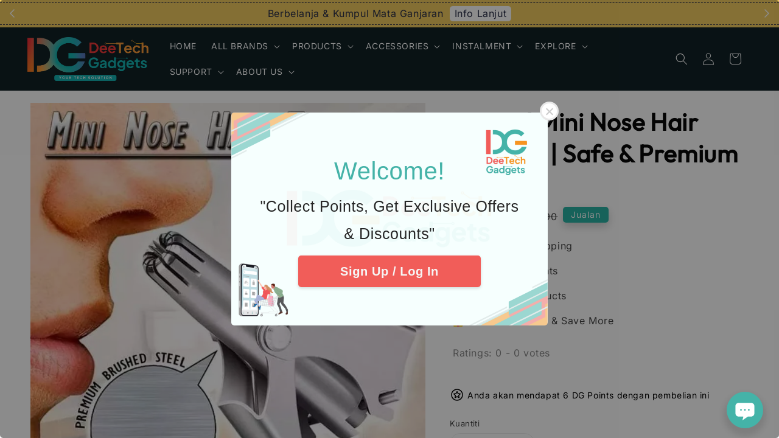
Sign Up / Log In (389, 271)
